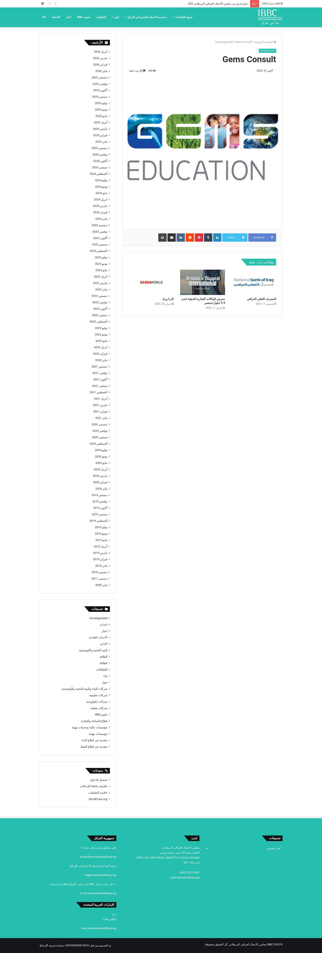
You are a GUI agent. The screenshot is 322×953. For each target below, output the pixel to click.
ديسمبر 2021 (99, 366)
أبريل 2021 (100, 398)
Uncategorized (223, 42)
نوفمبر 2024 (99, 154)
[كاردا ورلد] (151, 282)
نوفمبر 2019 (99, 501)
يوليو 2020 (101, 450)
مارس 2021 (100, 405)
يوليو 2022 (101, 328)
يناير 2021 (101, 418)
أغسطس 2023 (98, 250)
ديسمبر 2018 (99, 572)
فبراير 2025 (100, 135)
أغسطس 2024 (98, 173)
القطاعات (101, 669)
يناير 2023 (101, 289)
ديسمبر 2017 (99, 578)
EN (44, 17)
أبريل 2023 (100, 276)
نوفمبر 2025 (99, 83)
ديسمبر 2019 (99, 495)
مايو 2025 (101, 116)
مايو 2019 (101, 540)
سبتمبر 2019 (99, 514)
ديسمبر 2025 (99, 77)
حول (116, 17)
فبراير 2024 (100, 212)
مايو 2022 (101, 340)
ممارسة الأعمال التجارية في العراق (147, 17)
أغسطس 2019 (98, 520)
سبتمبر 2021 (99, 385)
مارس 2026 (100, 58)
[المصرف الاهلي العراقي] (253, 282)
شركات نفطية (99, 708)
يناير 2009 (101, 585)
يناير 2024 (101, 218)
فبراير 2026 (100, 64)
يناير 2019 (101, 565)
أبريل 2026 (100, 51)
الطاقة (103, 656)
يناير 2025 (101, 141)
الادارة (103, 643)
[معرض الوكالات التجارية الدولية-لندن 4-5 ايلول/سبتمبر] (202, 282)
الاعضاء (56, 17)
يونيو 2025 (101, 109)
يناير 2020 (101, 488)
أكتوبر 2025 (100, 90)
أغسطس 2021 (98, 392)
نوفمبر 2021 (99, 373)
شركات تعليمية (98, 695)
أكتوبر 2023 (100, 238)
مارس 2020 (100, 475)
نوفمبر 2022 (99, 302)
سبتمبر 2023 (99, 244)
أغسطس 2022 (98, 321)
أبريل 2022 (100, 347)
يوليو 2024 (101, 180)
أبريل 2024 (100, 199)
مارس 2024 (100, 205)
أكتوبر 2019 (100, 507)
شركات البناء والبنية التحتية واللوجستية (84, 688)
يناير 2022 (101, 360)
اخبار (68, 17)
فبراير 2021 (100, 411)
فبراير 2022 (100, 353)
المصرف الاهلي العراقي (261, 299)
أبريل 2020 (100, 469)
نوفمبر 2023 (99, 231)
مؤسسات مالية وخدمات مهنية (89, 727)
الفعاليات (101, 17)
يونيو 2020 (101, 456)
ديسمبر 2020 (99, 424)
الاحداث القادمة (98, 637)
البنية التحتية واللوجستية (93, 650)
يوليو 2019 (101, 527)
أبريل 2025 (100, 122)
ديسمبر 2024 (99, 148)
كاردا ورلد (168, 299)
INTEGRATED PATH (77, 945)
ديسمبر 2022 (99, 295)
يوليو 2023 (101, 257)
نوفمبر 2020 (99, 430)
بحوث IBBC (83, 17)
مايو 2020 (101, 462)
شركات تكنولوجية (96, 701)
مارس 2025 (100, 128)
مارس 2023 (100, 283)
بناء (105, 676)
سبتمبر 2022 (99, 315)
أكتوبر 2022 (100, 308)
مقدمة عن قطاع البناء (94, 740)
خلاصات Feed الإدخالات (93, 786)
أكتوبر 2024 (100, 160)
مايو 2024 (101, 193)
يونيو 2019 (101, 533)
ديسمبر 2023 (99, 225)
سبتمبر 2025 (99, 96)
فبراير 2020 (100, 482)
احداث (103, 624)
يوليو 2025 (101, 103)
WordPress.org (98, 799)
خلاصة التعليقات (97, 792)
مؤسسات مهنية (98, 733)
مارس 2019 (100, 552)
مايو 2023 (101, 270)
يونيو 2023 (101, 263)
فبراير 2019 (100, 559)
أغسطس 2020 (98, 443)
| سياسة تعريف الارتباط (52, 945)
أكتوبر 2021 (100, 379)
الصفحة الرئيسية (265, 42)
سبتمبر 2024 (99, 167)
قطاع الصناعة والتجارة (94, 721)
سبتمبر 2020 (99, 437)
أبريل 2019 (100, 546)
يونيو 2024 (101, 186)
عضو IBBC (101, 714)
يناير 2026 (101, 71)
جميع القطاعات (183, 17)
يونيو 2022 (101, 334)
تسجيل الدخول (98, 779)
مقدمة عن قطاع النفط (94, 746)
